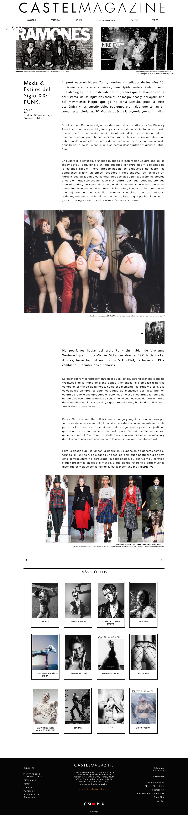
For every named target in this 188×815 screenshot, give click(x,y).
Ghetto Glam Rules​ (154, 786)
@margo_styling (34, 118)
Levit (159, 801)
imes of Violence (155, 783)
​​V (24, 791)
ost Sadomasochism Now (151, 794)
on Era (28, 787)
